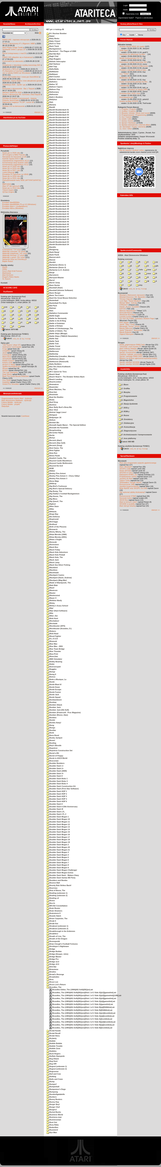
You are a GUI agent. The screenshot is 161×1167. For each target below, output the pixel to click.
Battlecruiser (53, 349)
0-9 (4, 307)
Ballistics (52, 82)
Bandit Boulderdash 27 (58, 176)
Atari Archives (7, 275)
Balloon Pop (53, 89)
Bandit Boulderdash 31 (58, 186)
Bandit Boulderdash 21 (58, 161)
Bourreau (52, 888)
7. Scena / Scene (126, 121)
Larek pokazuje (8, 172)
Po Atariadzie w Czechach (12, 71)
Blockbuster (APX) (56, 626)
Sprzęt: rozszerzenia (128, 352)
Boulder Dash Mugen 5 (58, 857)
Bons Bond (53, 735)
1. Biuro (123, 385)
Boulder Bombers (55, 763)
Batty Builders (54, 364)
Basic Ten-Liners (55, 295)
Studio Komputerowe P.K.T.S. (131, 58)
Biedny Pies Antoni (56, 473)
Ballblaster (53, 72)
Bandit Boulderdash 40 (58, 209)
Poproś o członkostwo (144, 18)
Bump (50, 1082)
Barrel (51, 280)
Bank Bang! (53, 252)
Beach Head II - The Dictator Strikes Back (65, 377)
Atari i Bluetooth (126, 467)
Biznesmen (53, 545)
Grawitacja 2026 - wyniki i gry (14, 85)
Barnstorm (53, 275)
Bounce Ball (53, 883)
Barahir (51, 262)
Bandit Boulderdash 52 (58, 239)
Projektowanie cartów (128, 476)
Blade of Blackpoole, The (59, 583)
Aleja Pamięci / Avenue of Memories (134, 66)
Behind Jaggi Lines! (57, 412)
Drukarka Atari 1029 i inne (130, 93)
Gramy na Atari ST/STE (129, 101)
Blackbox (52, 570)
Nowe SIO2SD (125, 471)
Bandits (51, 247)
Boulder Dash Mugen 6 (58, 860)
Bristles (51, 972)
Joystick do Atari (126, 478)
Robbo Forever (8, 361)
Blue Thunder (54, 651)
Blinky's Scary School (57, 606)
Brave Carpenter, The (57, 918)
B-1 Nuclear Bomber (57, 33)
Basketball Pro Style (57, 303)
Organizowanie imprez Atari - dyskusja (16, 398)
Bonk (50, 733)
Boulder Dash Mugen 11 (58, 822)
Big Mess (52, 499)
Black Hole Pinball (56, 555)
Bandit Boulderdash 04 (58, 117)
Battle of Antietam (56, 323)
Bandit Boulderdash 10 (58, 133)
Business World (55, 1115)
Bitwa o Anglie (54, 539)
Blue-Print (52, 654)
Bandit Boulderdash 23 (58, 166)
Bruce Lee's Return (56, 984)
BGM (50, 468)
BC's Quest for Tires (57, 372)
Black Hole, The (55, 557)
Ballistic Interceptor (56, 79)
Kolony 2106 (7, 363)
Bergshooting (54, 430)
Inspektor (6, 382)
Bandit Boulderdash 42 (58, 214)
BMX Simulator (54, 659)
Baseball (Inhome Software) (60, 290)
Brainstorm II (53, 913)
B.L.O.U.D (52, 639)
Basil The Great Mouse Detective (15, 376)
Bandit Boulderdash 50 (58, 234)
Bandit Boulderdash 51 (58, 237)
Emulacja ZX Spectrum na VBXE (15, 174)
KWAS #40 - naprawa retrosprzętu (16, 40)
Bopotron (52, 748)
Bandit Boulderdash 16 (58, 148)
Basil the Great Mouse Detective (62, 298)
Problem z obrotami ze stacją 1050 (133, 90)
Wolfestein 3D (125, 78)
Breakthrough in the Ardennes (61, 931)
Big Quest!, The (55, 501)
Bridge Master (54, 957)
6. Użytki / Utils (125, 119)
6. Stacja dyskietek (128, 404)
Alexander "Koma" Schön (130, 326)
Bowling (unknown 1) (57, 893)
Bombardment (54, 700)
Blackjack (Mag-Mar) (57, 580)
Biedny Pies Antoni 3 (57, 478)
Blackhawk (53, 573)
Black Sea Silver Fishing (58, 565)
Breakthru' (52, 934)
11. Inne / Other (126, 129)
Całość (7, 338)
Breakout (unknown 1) (57, 926)
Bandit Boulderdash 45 (58, 222)
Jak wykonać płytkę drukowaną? (132, 492)
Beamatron (53, 384)
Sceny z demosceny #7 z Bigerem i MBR (18, 44)
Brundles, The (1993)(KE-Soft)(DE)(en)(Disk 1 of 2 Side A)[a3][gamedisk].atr (82, 998)
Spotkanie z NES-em (10, 69)
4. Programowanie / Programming (133, 115)
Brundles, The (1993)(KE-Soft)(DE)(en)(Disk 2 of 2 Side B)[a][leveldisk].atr (82, 1025)
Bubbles (51, 1051)
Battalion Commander (57, 313)
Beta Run (52, 453)
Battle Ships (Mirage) (57, 333)
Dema (140, 35)
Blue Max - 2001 (55, 646)
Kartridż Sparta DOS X (11, 159)
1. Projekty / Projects (128, 109)
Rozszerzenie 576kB (128, 496)
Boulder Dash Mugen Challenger (62, 870)
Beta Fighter (53, 450)
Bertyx (51, 438)
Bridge (51, 949)
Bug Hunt (52, 1061)
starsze (40, 196)
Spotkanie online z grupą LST (14, 49)
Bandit (51, 107)
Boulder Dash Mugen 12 (58, 824)
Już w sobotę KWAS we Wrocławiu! (16, 73)
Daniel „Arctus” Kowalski (129, 307)
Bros (50, 979)
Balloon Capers (55, 87)
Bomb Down (53, 687)
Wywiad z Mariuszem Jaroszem (132, 295)
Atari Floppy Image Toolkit (12, 47)
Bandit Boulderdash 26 (58, 173)
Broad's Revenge (55, 974)
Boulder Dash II (55, 804)
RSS (38, 33)
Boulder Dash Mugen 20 (58, 847)
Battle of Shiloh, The (57, 331)
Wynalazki (122, 461)
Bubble (51, 1041)
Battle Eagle (53, 316)
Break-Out (52, 924)
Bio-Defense (53, 517)
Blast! (50, 588)
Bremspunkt (53, 941)
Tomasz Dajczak (126, 299)
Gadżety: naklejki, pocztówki (131, 354)
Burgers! (52, 1110)
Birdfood (52, 524)
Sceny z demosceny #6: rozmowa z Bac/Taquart (21, 94)
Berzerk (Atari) (54, 440)
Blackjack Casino (55, 575)
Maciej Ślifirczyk (126, 328)
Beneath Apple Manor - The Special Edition (66, 425)
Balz (50, 102)
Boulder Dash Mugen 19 (58, 842)
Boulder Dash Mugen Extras (60, 873)
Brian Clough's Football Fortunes (62, 944)
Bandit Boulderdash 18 (58, 153)
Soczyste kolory (126, 498)
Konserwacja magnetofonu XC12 (15, 165)
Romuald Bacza (126, 313)
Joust (4, 353)
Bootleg (51, 743)
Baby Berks (53, 38)
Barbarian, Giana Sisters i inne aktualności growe (21, 81)
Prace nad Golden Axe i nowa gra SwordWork (20, 77)
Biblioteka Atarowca (9, 212)
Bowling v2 (53, 898)
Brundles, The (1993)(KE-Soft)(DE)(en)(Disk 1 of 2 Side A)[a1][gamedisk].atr (82, 992)
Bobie (50, 664)
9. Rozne (124, 415)
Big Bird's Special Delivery (59, 489)
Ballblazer (52, 74)
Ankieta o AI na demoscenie (13, 106)
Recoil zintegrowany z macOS (14, 53)
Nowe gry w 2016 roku (11, 176)
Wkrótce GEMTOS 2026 (12, 92)
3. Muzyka (124, 392)
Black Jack (53, 560)
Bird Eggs (52, 522)
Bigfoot (51, 504)
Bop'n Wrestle (54, 745)
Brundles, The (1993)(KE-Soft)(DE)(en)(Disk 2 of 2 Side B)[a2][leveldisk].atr (82, 1022)
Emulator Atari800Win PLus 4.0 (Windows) (19, 204)
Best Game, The (55, 448)
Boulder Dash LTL (56, 812)
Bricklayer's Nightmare (58, 946)
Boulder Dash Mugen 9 (58, 868)
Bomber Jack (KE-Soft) (58, 710)
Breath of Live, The (56, 936)
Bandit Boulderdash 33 (58, 191)
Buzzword (52, 1130)
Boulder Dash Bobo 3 (57, 781)
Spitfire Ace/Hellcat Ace (11, 366)
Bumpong (52, 1092)
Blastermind (53, 595)
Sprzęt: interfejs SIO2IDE (130, 362)
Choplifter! (6, 351)
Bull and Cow (54, 1074)
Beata (50, 400)
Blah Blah (52, 585)
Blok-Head (52, 634)
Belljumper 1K (54, 417)
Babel (50, 36)
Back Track (53, 46)
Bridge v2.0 (53, 962)
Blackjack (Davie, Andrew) (59, 578)
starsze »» (38, 112)
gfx (155, 266)
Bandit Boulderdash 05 (58, 120)
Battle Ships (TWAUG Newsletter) (62, 336)
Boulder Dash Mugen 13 (58, 827)
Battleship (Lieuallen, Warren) (61, 356)
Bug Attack (53, 1059)
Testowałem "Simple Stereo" (131, 482)
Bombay (51, 702)
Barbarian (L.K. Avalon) (58, 270)
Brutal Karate (54, 1031)
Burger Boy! (53, 1104)
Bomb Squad (53, 697)
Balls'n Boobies (55, 97)
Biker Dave (53, 506)
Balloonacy (53, 92)
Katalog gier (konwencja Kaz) (13, 296)
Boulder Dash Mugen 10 (58, 819)
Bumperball (53, 1087)
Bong (50, 725)
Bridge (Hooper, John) (57, 954)
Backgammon (54, 49)
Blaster (51, 593)
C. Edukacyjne (126, 423)
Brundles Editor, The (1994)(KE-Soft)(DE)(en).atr (71, 990)
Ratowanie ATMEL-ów (128, 475)
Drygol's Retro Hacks (10, 277)
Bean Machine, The (56, 389)
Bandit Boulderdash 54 (58, 244)
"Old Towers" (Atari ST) (11, 345)
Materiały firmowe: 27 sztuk (13, 255)
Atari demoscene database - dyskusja (16, 400)
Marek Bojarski (125, 332)
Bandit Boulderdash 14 (58, 143)
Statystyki (5, 406)
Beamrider (52, 387)
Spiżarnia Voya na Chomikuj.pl (14, 259)
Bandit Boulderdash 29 (58, 181)
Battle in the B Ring (56, 321)
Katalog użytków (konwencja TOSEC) (133, 446)
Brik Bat (51, 967)
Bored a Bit (53, 753)
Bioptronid (53, 519)
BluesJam (52, 656)
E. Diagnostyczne (127, 431)
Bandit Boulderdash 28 (58, 178)
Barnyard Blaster (55, 278)
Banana (51, 105)
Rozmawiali (123, 293)
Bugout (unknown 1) (57, 1066)
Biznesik (52, 542)
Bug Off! (52, 1064)
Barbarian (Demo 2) (56, 267)
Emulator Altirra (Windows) (12, 208)
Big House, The (54, 496)
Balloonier (52, 94)
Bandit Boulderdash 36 (58, 199)
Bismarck (52, 529)
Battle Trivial (53, 346)
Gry (124, 35)
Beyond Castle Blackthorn (59, 461)
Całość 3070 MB (10, 329)
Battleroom (53, 351)
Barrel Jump (53, 283)
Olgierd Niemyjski (127, 334)
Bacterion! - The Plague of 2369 (61, 51)
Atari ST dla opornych (11, 186)
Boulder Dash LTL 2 (56, 814)
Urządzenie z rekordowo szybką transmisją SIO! (21, 65)
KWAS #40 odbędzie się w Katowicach (17, 57)
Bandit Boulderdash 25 (58, 171)
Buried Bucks (54, 1112)
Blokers (51, 631)
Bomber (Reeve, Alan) (57, 715)
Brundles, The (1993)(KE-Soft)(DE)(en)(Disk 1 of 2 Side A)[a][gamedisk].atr (82, 1001)
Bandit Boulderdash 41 (58, 211)
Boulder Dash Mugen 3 (58, 852)
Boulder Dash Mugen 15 (58, 832)
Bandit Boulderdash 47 (58, 227)
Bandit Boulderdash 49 (58, 232)
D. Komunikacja (127, 427)
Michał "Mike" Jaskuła (128, 303)
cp (155, 262)
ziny (139, 285)
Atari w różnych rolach (128, 502)
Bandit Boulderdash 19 (58, 156)
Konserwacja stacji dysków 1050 (15, 163)
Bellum (51, 420)
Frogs (4, 349)
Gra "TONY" (124, 74)
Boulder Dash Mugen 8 (58, 865)
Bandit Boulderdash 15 (58, 145)
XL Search (6, 279)
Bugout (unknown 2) (57, 1069)
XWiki (4, 269)
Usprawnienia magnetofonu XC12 (15, 161)
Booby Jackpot (54, 738)
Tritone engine (8, 190)
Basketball (52, 300)
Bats (50, 311)
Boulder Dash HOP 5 (57, 801)
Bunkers (52, 1097)
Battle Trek (53, 344)
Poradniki (5, 151)
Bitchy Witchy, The (56, 532)
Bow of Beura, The (56, 890)
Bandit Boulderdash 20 (58, 158)
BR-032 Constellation (57, 906)
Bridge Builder (54, 951)
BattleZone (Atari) (55, 359)
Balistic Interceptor (56, 61)
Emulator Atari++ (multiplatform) (14, 206)
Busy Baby (53, 1125)
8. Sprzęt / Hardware (128, 123)
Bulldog (51, 1076)
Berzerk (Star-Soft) (56, 443)
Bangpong (52, 249)
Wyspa (5, 368)
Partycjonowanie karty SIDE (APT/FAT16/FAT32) (21, 180)
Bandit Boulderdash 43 (58, 217)
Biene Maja (53, 481)
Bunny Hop (53, 1102)
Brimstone (52, 969)
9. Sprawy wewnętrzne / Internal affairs (135, 125)
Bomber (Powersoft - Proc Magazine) (64, 712)
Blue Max (52, 644)
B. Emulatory (126, 419)
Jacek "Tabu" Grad (127, 324)
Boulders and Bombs (57, 880)
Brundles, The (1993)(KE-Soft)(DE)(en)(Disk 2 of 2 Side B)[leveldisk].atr (80, 1028)
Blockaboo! (53, 621)
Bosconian (53, 761)
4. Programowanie (128, 396)
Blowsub (52, 641)
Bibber (51, 471)
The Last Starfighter (10, 372)
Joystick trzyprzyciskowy (129, 486)
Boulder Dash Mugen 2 (58, 845)
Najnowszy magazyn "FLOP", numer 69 (18, 102)
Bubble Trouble (54, 1046)
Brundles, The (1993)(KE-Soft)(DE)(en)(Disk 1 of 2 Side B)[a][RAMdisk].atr (82, 1007)
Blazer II (51, 598)
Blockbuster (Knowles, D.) (59, 628)
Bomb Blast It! (54, 684)
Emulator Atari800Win (11, 202)
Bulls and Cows (55, 1079)
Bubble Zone (53, 1048)
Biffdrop (51, 484)
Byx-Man (52, 1132)
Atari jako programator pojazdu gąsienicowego (138, 463)
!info (139, 270)
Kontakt (4, 283)
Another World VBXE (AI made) (132, 46)
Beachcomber (54, 382)
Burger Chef (53, 1107)
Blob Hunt (52, 618)
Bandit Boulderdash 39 (58, 206)
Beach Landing (54, 379)
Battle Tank (53, 341)
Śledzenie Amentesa (128, 315)
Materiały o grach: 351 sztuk (13, 257)
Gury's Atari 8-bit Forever (12, 271)
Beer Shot (52, 410)
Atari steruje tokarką (127, 506)
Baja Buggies (54, 59)
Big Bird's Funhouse (57, 486)
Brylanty (52, 1038)
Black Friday (53, 550)
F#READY (124, 305)
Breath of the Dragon (57, 939)
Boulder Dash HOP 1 (57, 791)
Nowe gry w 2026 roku (11, 153)
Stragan (121, 343)
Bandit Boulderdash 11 (58, 135)
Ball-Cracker (53, 77)
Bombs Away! (54, 723)
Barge (50, 272)
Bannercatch (53, 257)
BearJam (52, 392)
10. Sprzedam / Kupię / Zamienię (133, 127)
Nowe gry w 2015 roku (11, 178)
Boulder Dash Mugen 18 (58, 840)
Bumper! (52, 1084)
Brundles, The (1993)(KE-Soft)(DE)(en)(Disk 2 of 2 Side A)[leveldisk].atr (80, 1019)
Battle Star (52, 339)
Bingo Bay (52, 514)
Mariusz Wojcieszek (127, 311)
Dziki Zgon (124, 50)
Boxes (51, 901)
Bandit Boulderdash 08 (58, 128)
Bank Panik (53, 255)
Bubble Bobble (54, 1043)
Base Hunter (53, 285)
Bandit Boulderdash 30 (58, 183)
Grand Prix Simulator (10, 384)
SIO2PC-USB (125, 469)
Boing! (51, 672)
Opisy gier (5, 343)
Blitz (50, 613)
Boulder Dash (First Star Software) (63, 789)
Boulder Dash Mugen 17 (58, 837)
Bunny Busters (54, 1099)
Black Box (52, 547)
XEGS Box (124, 500)
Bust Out (52, 1122)
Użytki (131, 35)
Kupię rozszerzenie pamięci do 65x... (134, 82)
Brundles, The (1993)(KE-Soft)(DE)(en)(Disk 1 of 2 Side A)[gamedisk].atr (81, 1004)
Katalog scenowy (125, 259)
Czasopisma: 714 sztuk (11, 249)
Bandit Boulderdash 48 (58, 229)
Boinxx (51, 677)
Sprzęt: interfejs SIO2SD (129, 364)
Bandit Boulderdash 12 (58, 138)
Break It (51, 921)
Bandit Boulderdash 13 (58, 140)
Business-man (54, 1117)
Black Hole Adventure (57, 552)
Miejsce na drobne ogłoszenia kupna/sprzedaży (138, 358)
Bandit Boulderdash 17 (58, 150)
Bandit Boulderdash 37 (58, 201)
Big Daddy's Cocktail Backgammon (63, 494)
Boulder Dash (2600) (57, 771)
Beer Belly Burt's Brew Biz (59, 407)
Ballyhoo (52, 99)
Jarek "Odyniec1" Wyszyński (131, 330)
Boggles (51, 669)
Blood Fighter (54, 636)
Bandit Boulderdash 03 (58, 115)
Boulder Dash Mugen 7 (58, 863)
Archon (5, 370)
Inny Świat (6, 380)
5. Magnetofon (126, 400)
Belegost (52, 415)
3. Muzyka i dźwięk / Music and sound (135, 113)
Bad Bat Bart (53, 54)
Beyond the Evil (55, 466)
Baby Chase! (53, 41)
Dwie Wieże (7, 374)
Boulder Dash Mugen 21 (58, 850)
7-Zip (22, 338)
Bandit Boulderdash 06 (58, 122)
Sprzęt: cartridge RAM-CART (131, 356)
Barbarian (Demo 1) (56, 265)
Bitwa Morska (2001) (57, 537)
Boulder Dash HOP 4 (57, 799)
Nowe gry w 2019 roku (11, 168)
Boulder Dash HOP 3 (57, 796)
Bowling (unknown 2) (57, 895)
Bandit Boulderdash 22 (58, 163)
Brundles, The (54, 987)
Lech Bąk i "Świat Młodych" (130, 301)
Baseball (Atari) (55, 288)
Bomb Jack (53, 695)
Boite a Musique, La (56, 679)
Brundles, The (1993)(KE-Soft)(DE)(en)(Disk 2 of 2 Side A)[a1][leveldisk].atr (82, 1013)
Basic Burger (54, 293)
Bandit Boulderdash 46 (58, 224)
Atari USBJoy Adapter (128, 348)
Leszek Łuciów (125, 317)
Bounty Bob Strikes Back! (59, 885)
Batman (51, 308)
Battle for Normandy (57, 318)
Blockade (52, 623)
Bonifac (51, 730)
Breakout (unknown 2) (57, 929)
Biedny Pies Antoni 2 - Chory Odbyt (63, 476)
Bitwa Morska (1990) (57, 534)
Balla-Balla (53, 69)
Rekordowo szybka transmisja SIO (133, 62)
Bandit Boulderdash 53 (58, 242)
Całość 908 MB (126, 442)
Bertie (50, 435)
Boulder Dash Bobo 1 (57, 779)
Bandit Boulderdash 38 (58, 204)
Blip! (50, 608)
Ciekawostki (124, 86)
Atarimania (6, 273)
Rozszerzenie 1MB (127, 484)
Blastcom (52, 590)
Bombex (51, 718)
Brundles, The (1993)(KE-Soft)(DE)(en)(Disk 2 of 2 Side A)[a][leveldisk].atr (81, 1016)
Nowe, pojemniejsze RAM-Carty (132, 345)
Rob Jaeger (124, 322)
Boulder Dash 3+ (55, 773)
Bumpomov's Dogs (56, 1089)
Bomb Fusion (54, 692)
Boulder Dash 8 (55, 776)
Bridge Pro (53, 959)
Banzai (51, 260)
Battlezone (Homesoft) (57, 362)
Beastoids (52, 394)
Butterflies (52, 1127)
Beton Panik (53, 456)
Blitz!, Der (52, 616)
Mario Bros (6, 357)
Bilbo (50, 509)
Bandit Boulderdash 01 (58, 110)
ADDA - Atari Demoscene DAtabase (133, 255)
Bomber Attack (54, 705)
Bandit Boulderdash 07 (58, 125)
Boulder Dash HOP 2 (57, 794)
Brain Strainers (54, 911)
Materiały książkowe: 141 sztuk (14, 253)
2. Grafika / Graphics (128, 111)
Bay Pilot (52, 369)
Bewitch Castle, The (56, 458)
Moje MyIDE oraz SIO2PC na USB (133, 488)
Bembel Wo (53, 423)
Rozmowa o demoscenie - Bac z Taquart (18, 89)
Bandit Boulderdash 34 (58, 194)
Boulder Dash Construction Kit (61, 786)
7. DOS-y (124, 408)
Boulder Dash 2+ (55, 768)
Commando (7, 355)
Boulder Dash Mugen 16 (58, 834)
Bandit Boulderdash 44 (58, 219)
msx (147, 273)
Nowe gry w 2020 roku (11, 166)
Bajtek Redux (7, 261)
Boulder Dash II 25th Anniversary (62, 807)
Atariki (4, 267)
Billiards (51, 512)
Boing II (51, 674)
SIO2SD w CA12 (126, 473)
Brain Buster (53, 908)
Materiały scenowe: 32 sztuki (13, 251)
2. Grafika (124, 388)
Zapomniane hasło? (126, 18)
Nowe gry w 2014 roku (11, 188)
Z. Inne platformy (127, 438)
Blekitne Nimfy (54, 600)
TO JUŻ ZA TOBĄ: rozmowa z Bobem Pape (137, 318)
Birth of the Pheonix (57, 527)
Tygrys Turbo (125, 480)
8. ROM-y (124, 411)
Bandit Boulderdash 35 (58, 196)
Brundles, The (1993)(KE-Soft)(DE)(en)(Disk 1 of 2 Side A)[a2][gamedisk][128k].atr (85, 995)
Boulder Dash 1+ (55, 766)
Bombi (51, 720)
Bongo (51, 728)
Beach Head (53, 374)
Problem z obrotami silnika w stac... (134, 70)
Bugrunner (53, 1071)
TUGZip (27, 338)
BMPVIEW (6, 184)
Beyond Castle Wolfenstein (60, 463)
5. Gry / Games (126, 117)
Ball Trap (52, 67)
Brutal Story (53, 1036)
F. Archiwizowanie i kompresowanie (135, 435)
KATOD (123, 309)
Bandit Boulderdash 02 (58, 112)
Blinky (51, 603)
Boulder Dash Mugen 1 (58, 817)
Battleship (52, 354)
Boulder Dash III (55, 809)
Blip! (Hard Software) (57, 611)
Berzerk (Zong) (54, 445)
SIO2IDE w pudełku (127, 504)
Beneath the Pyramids (57, 428)
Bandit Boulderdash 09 (58, 130)
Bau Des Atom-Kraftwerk (58, 367)
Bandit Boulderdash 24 (58, 168)
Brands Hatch (54, 916)
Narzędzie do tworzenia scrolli (14, 157)
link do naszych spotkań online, (132, 150)
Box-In (51, 903)
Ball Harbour (53, 64)
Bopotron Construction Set (59, 750)
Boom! (51, 740)
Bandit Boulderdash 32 (58, 188)
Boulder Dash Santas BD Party (61, 878)
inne (21, 326)
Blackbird (52, 567)
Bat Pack (52, 306)
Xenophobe (7, 359)
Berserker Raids (55, 433)
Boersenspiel (54, 667)
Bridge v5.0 (53, 964)
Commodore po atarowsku (12, 61)
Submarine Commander (11, 347)
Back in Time (53, 44)
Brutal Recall (53, 1033)
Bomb (50, 682)
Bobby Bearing (54, 662)
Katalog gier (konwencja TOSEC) (15, 334)
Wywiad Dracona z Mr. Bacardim (132, 297)
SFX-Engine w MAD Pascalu (13, 155)
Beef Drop (52, 402)
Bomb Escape (54, 689)
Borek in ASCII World (57, 758)
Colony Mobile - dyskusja (11, 402)
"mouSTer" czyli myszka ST (130, 347)
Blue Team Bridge (56, 649)
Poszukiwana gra (126, 97)
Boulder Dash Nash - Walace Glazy (63, 875)
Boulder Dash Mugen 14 (58, 829)
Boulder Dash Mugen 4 (58, 855)
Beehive (51, 405)
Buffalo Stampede (56, 1056)
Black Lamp (53, 562)
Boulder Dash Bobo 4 (57, 784)
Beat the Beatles (55, 397)
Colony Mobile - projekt (10, 404)
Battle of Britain (55, 326)
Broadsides (53, 977)
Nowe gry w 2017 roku (11, 170)
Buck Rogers (53, 1054)
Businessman (54, 1120)
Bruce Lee (52, 982)
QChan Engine (8, 192)
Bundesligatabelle (56, 1094)
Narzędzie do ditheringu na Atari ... (133, 54)
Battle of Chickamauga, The (60, 328)
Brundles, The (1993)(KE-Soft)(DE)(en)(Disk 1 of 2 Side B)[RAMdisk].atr (81, 1010)
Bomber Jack (54, 707)
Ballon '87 (52, 84)
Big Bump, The (54, 491)
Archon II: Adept (9, 364)
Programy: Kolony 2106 (129, 350)
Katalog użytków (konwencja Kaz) (132, 374)
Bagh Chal (52, 56)
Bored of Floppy (55, 756)
